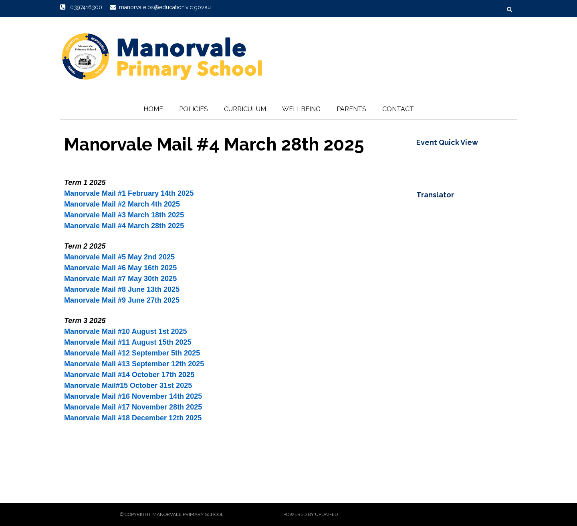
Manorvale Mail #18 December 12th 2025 (133, 418)
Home (153, 109)
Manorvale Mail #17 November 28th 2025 (133, 407)
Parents (351, 109)
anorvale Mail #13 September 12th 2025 (137, 364)
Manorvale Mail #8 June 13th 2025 (122, 289)
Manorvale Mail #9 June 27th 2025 (122, 300)
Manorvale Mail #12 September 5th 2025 (132, 353)
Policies (193, 109)
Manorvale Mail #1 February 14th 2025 (129, 193)
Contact (398, 109)
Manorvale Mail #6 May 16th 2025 (120, 268)
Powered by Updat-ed (310, 514)
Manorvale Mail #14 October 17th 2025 (129, 375)
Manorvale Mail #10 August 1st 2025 (125, 331)
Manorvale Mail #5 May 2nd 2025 (119, 257)
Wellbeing (301, 109)
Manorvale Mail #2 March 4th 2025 (122, 204)
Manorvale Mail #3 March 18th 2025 (124, 215)
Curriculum (245, 109)
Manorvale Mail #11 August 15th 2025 (127, 342)
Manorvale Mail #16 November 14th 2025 (133, 396)
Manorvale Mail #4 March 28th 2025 (124, 226)
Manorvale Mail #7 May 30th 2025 (120, 279)
